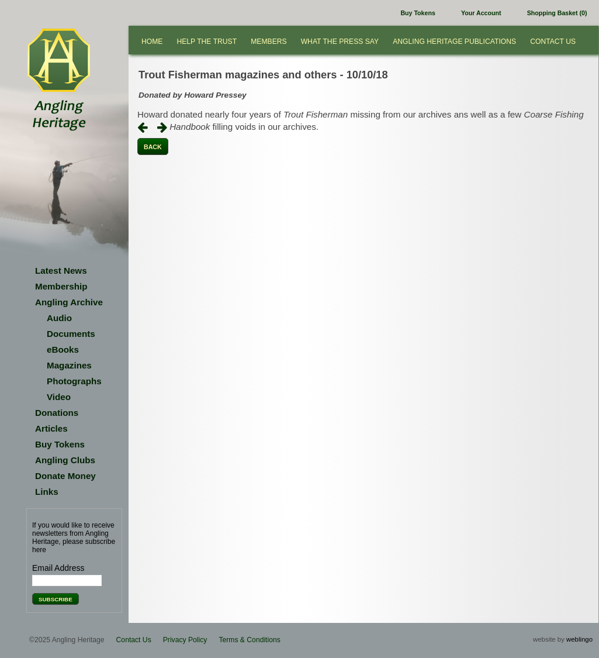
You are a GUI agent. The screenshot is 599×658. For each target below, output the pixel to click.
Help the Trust (206, 41)
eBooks (63, 349)
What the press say (340, 41)
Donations (56, 413)
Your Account (481, 12)
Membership (61, 286)
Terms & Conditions (249, 640)
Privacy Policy (185, 640)
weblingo (579, 639)
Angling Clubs (65, 460)
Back (153, 146)
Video (59, 397)
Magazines (69, 365)
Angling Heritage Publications (454, 41)
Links (46, 492)
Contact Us (553, 41)
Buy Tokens (417, 12)
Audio (59, 318)
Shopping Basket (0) (557, 12)
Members (268, 41)
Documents (71, 334)
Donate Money (65, 476)
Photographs (74, 381)
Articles (51, 428)
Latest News (61, 270)
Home (151, 41)
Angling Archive (69, 302)
